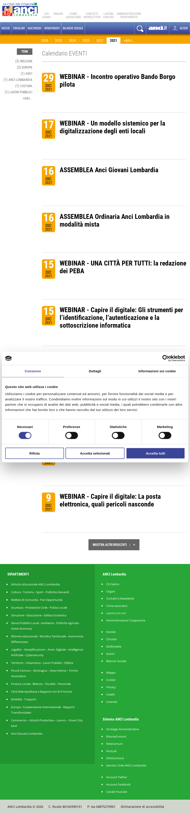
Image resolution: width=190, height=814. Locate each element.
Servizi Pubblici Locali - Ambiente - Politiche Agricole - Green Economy (45, 626)
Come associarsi (116, 605)
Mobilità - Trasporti (23, 699)
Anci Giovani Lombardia (26, 734)
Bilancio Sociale (116, 661)
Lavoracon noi (108, 15)
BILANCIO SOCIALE (73, 28)
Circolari (19, 28)
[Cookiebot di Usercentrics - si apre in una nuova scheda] (165, 358)
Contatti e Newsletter (120, 598)
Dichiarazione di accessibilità (142, 806)
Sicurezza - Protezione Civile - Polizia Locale (39, 608)
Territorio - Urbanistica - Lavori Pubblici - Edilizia (42, 663)
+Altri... (129, 40)
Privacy (111, 687)
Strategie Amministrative (122, 729)
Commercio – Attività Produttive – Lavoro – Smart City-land (47, 723)
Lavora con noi (116, 613)
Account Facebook (118, 784)
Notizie (6, 28)
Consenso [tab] (33, 371)
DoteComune (115, 758)
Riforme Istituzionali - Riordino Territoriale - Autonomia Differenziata (47, 639)
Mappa (111, 672)
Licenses (111, 701)
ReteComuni (114, 743)
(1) (26, 73)
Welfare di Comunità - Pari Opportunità (37, 600)
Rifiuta (34, 453)
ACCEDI (179, 28)
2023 (86, 40)
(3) (23, 61)
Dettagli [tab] (95, 371)
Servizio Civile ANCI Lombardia (126, 765)
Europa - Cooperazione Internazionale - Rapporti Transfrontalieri (43, 710)
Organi (58, 13)
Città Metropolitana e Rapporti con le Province (41, 692)
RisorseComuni (116, 736)
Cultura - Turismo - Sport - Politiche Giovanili (40, 592)
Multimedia (34, 28)
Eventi (110, 653)
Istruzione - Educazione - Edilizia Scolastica (38, 615)
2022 (99, 40)
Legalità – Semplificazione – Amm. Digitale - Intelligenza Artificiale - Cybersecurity (47, 652)
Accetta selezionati (95, 453)
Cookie (110, 679)
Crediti (110, 694)
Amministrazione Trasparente (125, 620)
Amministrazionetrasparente (129, 15)
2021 (113, 40)
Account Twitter (116, 777)
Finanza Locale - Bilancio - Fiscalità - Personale (41, 684)
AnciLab (111, 751)
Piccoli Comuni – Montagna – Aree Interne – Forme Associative (44, 673)
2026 (44, 40)
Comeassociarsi (73, 15)
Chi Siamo (46, 15)
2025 (58, 40)
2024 (72, 40)
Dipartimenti (52, 28)
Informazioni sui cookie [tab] (157, 371)
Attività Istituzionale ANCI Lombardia (35, 584)
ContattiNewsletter (92, 15)
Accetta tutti (155, 453)
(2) (24, 67)
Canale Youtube (116, 791)
